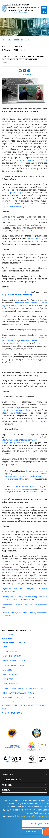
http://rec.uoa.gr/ (15, 192)
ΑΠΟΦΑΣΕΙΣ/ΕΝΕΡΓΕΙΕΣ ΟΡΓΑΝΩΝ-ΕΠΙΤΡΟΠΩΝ (23, 705)
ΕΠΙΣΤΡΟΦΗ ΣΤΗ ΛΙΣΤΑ (24, 74)
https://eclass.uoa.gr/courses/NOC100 (17, 545)
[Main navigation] (44, 10)
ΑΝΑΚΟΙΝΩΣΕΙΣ (9, 638)
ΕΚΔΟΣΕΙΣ (7, 670)
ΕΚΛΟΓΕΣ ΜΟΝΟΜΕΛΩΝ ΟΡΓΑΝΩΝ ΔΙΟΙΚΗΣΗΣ (24, 688)
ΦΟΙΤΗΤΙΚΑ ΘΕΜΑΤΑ (12, 656)
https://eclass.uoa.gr (10, 569)
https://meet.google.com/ (31, 329)
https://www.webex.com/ (36, 471)
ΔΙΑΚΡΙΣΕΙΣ (8, 679)
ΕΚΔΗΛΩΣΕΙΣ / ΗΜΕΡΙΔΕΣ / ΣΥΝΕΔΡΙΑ (18, 697)
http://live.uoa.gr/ (35, 238)
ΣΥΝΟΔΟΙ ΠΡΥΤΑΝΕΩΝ (12, 713)
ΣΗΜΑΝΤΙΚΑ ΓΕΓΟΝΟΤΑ (14, 642)
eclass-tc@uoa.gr (16, 537)
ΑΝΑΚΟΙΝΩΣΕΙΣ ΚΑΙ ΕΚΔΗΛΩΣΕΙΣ (18, 40)
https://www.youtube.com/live (16, 294)
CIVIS (5, 646)
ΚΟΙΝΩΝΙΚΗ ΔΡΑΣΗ (11, 683)
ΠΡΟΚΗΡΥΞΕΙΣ (8, 701)
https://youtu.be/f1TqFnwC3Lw (14, 413)
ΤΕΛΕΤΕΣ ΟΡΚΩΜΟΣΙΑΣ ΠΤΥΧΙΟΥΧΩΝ (19, 693)
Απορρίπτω (32, 831)
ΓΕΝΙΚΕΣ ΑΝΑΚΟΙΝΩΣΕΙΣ (14, 665)
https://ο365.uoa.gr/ (38, 415)
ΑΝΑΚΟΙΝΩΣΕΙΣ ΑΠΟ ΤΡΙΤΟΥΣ (16, 660)
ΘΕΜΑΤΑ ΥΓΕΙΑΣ (10, 651)
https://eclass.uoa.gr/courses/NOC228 (31, 160)
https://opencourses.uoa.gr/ (13, 206)
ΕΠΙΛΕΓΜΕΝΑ (7, 634)
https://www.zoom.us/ (25, 486)
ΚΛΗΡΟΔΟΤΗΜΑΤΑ (11, 674)
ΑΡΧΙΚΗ (4, 40)
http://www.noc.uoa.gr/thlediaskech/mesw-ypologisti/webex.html (23, 477)
